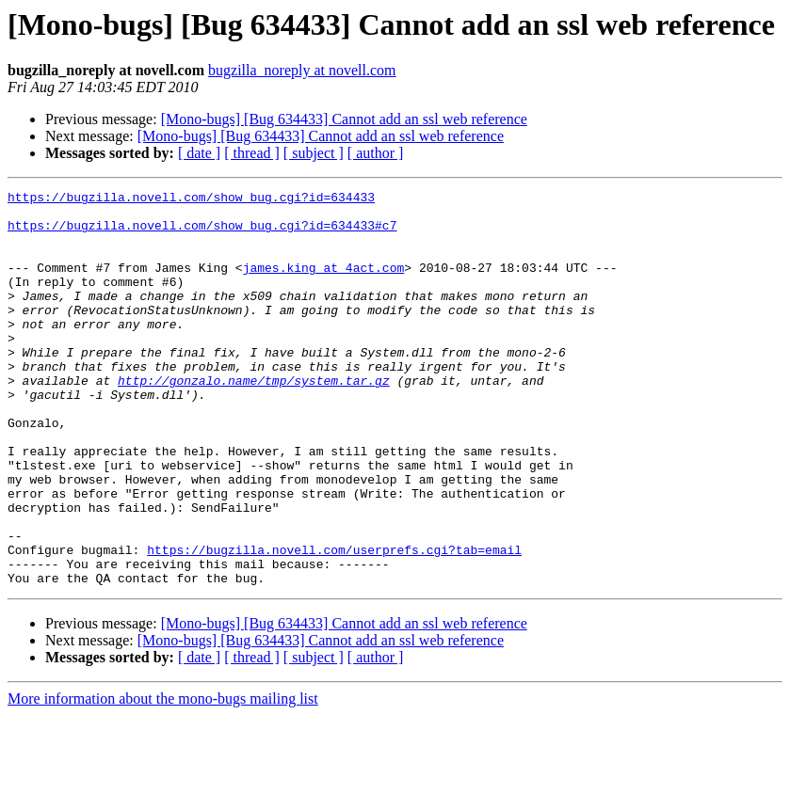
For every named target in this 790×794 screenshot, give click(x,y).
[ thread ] (252, 153)
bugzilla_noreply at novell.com (302, 70)
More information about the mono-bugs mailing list (163, 778)
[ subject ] (313, 153)
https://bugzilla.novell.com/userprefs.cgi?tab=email (334, 622)
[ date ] (199, 153)
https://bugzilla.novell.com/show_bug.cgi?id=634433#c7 (202, 233)
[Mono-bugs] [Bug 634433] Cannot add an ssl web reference (344, 119)
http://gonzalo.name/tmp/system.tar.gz (254, 419)
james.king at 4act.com (324, 284)
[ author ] (375, 153)
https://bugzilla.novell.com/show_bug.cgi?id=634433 (191, 199)
